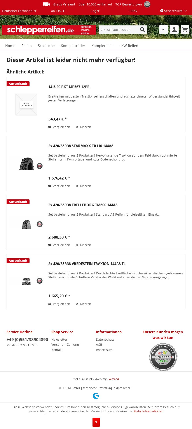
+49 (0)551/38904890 (27, 339)
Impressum (104, 350)
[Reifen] (26, 46)
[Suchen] (142, 29)
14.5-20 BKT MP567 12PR (69, 87)
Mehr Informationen (148, 411)
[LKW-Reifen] (129, 46)
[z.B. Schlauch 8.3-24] (123, 29)
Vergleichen (59, 127)
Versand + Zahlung (65, 344)
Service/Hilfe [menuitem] (171, 11)
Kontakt (57, 350)
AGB (99, 344)
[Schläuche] (46, 46)
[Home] (10, 46)
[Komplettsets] (102, 46)
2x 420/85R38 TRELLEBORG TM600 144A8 (82, 205)
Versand (114, 379)
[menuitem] (123, 29)
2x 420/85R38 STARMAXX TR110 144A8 (80, 146)
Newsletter (59, 339)
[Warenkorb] (185, 29)
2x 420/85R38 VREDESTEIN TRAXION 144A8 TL (87, 264)
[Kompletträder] (73, 46)
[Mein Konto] (174, 29)
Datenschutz (105, 339)
